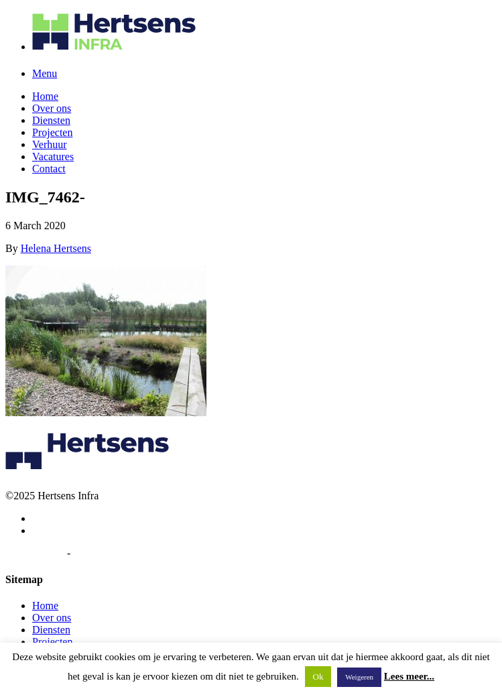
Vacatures (53, 156)
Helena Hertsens (56, 248)
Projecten (52, 132)
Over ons (51, 108)
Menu (44, 73)
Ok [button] (318, 677)
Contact (49, 168)
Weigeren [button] (359, 677)
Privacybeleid (34, 553)
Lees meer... (409, 676)
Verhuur (49, 144)
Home (45, 96)
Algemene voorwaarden (123, 553)
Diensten (51, 120)
